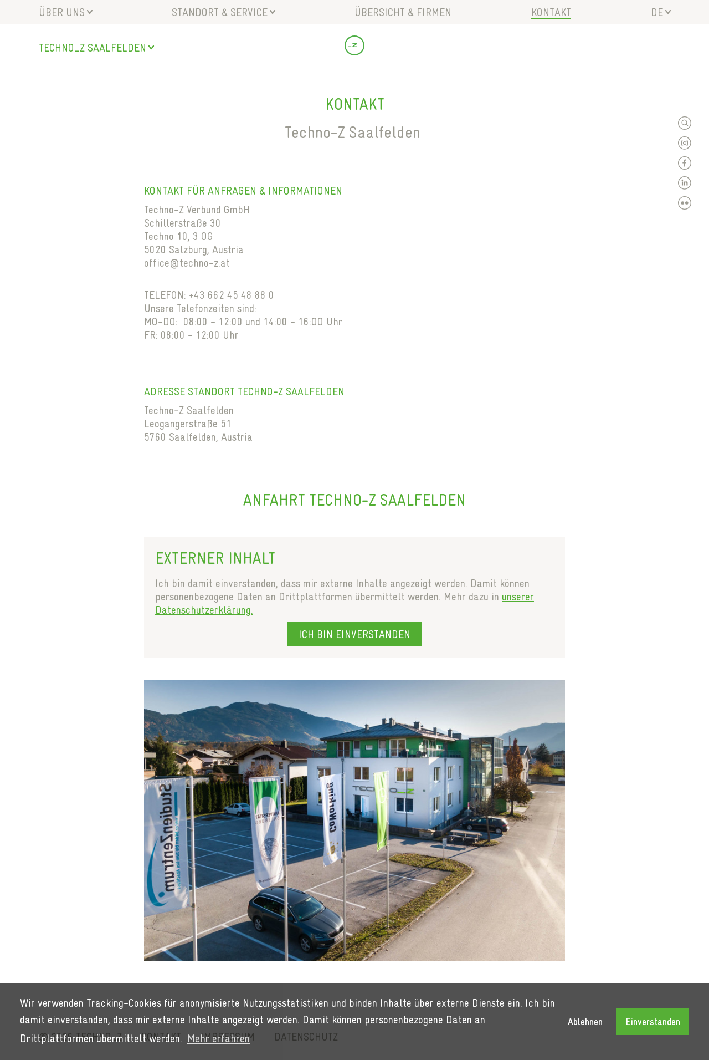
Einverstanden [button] (653, 1021)
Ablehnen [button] (585, 1021)
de (657, 12)
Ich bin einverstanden (354, 634)
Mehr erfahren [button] (218, 1038)
